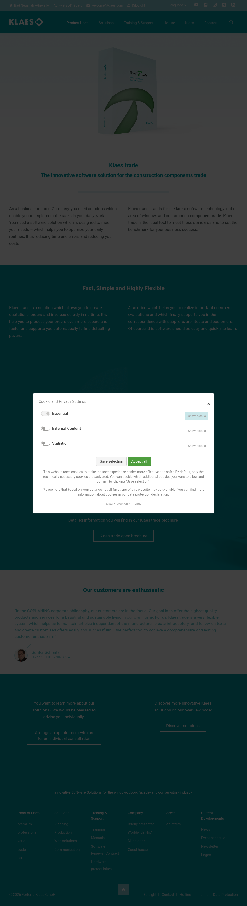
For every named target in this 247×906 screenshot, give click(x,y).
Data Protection (117, 503)
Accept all (139, 461)
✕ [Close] (208, 403)
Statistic (59, 443)
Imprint (136, 503)
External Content (66, 428)
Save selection (111, 461)
